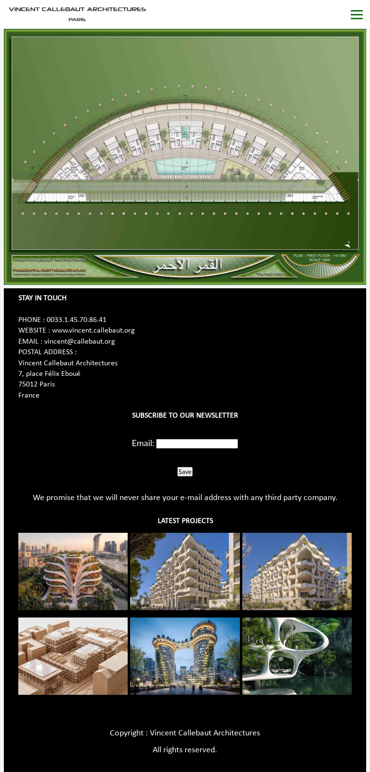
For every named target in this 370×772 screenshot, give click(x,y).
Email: (143, 442)
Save (184, 472)
